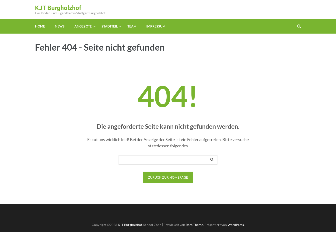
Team (131, 26)
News (60, 26)
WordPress (236, 225)
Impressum (155, 26)
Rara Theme (194, 225)
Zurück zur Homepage (168, 177)
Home (40, 26)
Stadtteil (110, 26)
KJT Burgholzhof (58, 7)
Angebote (83, 26)
